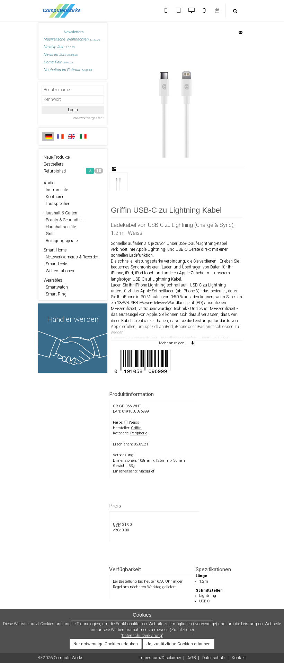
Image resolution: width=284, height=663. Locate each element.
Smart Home (55, 250)
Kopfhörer (53, 196)
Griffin (136, 428)
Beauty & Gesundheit (64, 220)
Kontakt (239, 657)
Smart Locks (56, 264)
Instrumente (56, 189)
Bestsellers (54, 164)
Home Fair (58, 62)
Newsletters (73, 32)
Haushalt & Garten (60, 213)
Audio (49, 182)
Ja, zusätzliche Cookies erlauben (179, 644)
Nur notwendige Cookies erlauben (105, 644)
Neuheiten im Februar (68, 70)
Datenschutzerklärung (142, 635)
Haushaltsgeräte (60, 226)
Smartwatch (56, 287)
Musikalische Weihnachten (72, 39)
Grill (48, 233)
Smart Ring (55, 294)
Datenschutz (213, 657)
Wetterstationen (59, 270)
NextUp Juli (59, 47)
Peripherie (138, 433)
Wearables (53, 280)
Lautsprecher (56, 203)
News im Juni (61, 54)
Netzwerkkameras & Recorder (71, 257)
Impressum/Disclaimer (160, 657)
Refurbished (73, 171)
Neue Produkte (57, 157)
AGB (191, 657)
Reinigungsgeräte (61, 240)
